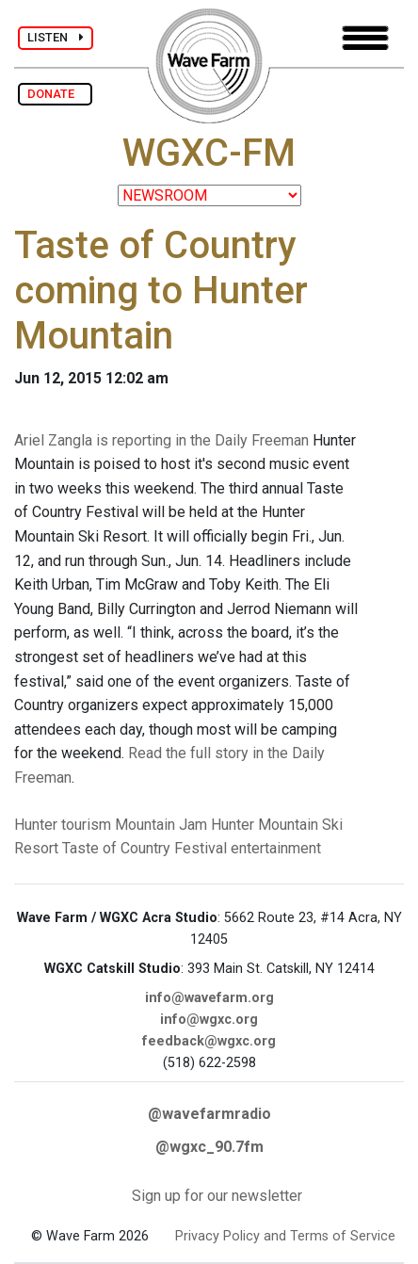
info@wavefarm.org (209, 998)
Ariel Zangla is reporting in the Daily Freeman (161, 440)
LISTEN (55, 37)
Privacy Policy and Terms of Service (285, 1236)
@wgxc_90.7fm (209, 1147)
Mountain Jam (161, 825)
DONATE (55, 94)
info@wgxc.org (209, 1020)
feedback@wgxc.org (209, 1041)
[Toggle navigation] (365, 38)
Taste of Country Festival (144, 848)
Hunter (35, 825)
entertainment (276, 848)
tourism (86, 825)
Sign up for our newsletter (217, 1196)
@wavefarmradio (209, 1114)
